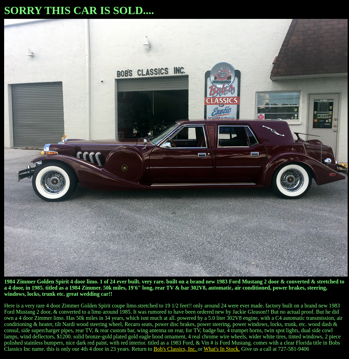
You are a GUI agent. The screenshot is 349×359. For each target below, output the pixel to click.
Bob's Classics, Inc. (176, 349)
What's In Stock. (222, 349)
